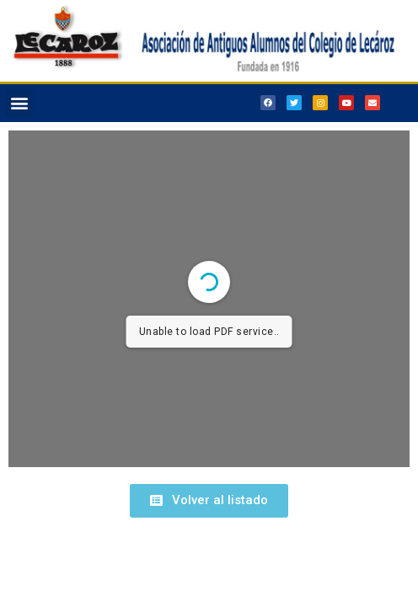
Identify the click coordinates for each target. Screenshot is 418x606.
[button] (19, 103)
